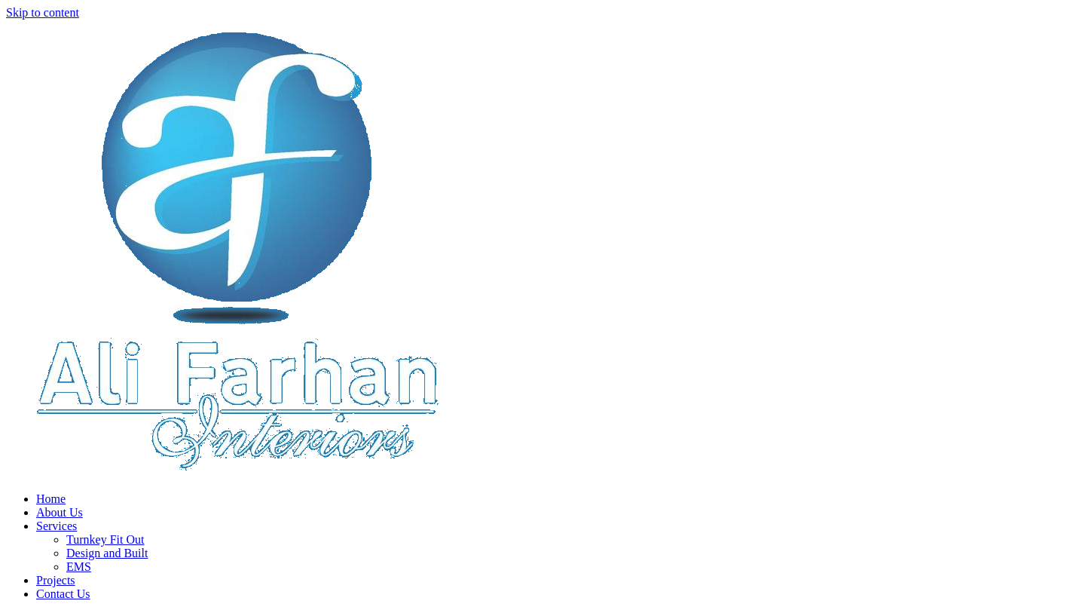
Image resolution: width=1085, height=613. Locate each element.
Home (51, 498)
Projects (55, 580)
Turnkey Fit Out (105, 539)
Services (56, 526)
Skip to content (42, 12)
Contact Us (63, 593)
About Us (59, 512)
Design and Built (107, 553)
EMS (78, 566)
